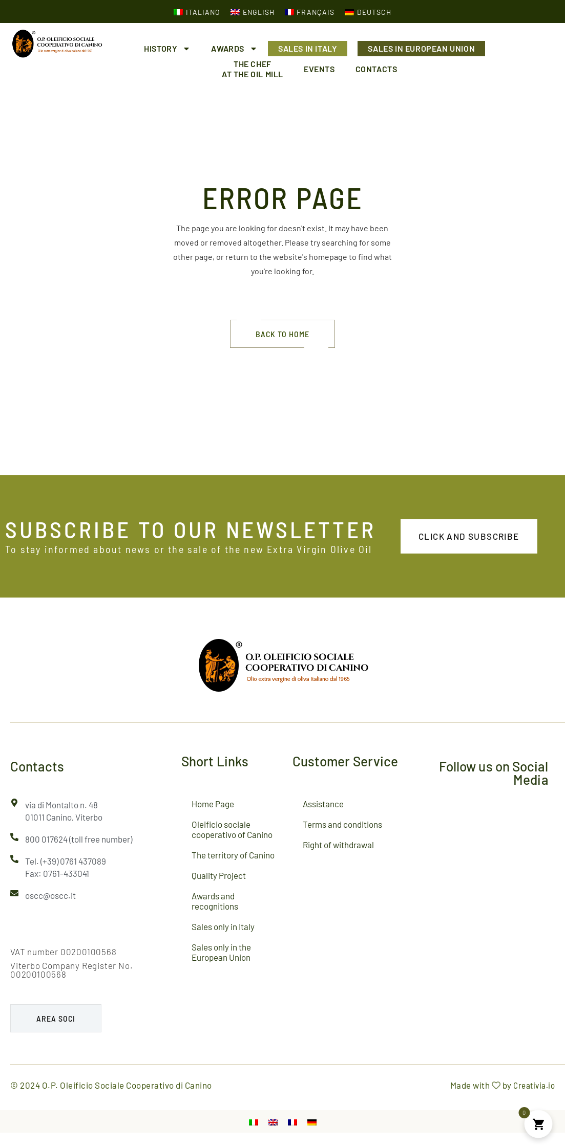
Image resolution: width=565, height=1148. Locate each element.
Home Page (213, 804)
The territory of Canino (233, 855)
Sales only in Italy (223, 926)
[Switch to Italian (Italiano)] (197, 12)
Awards (234, 48)
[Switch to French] (292, 1122)
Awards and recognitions (215, 901)
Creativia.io (534, 1085)
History (167, 48)
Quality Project (219, 875)
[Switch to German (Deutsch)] (368, 12)
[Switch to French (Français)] (310, 12)
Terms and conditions (342, 824)
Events (319, 69)
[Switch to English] (273, 1122)
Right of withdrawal (338, 845)
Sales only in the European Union (221, 952)
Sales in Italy (307, 48)
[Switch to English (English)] (252, 12)
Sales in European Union (421, 48)
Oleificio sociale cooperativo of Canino (232, 829)
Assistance (323, 804)
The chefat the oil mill (252, 69)
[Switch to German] (312, 1122)
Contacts (376, 69)
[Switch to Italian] (253, 1122)
